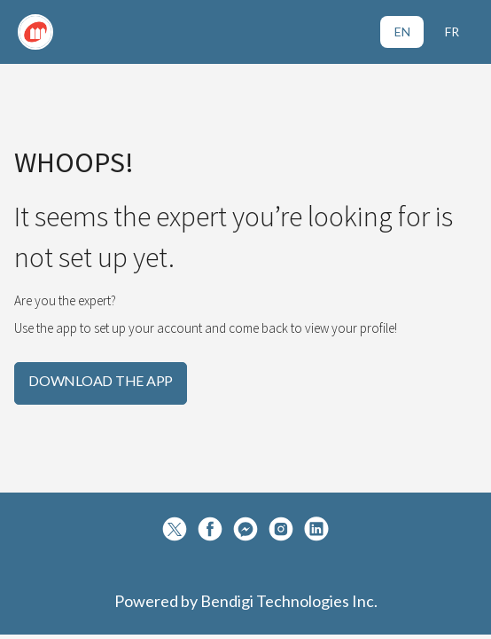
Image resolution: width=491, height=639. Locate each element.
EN (402, 31)
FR (452, 31)
